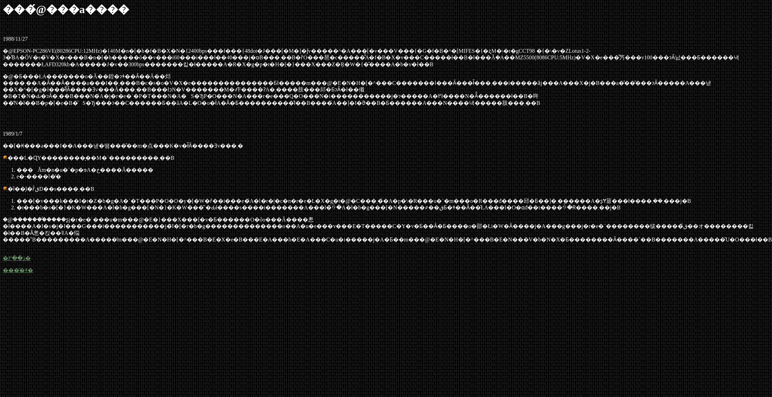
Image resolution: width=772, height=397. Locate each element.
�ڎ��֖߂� (17, 258)
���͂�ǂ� (18, 270)
